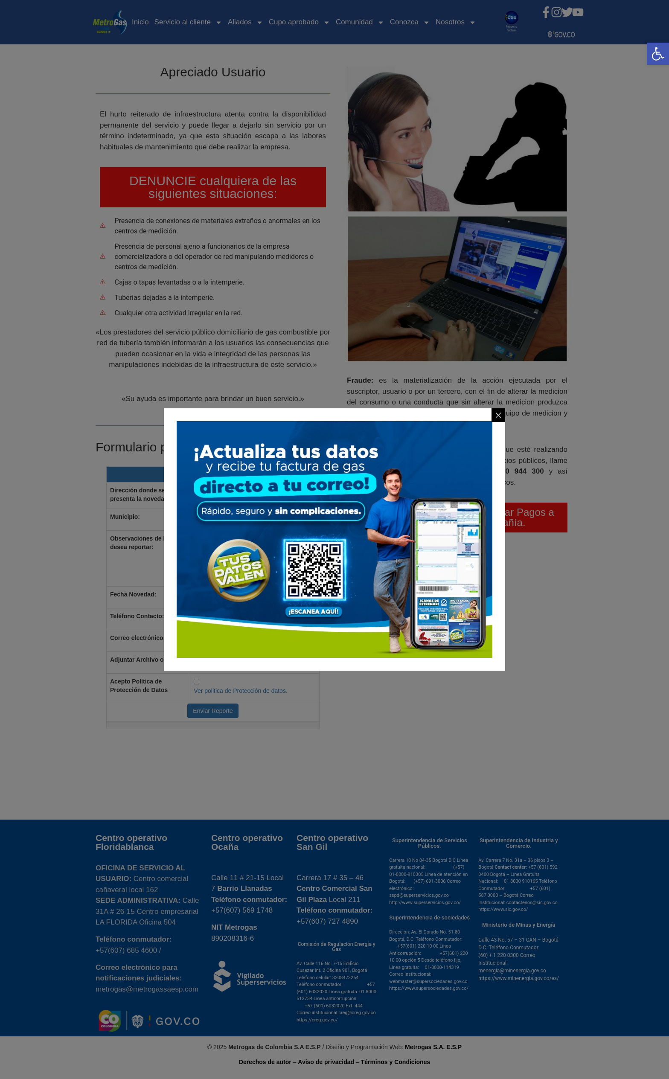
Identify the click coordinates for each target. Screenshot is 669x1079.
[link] (658, 54)
